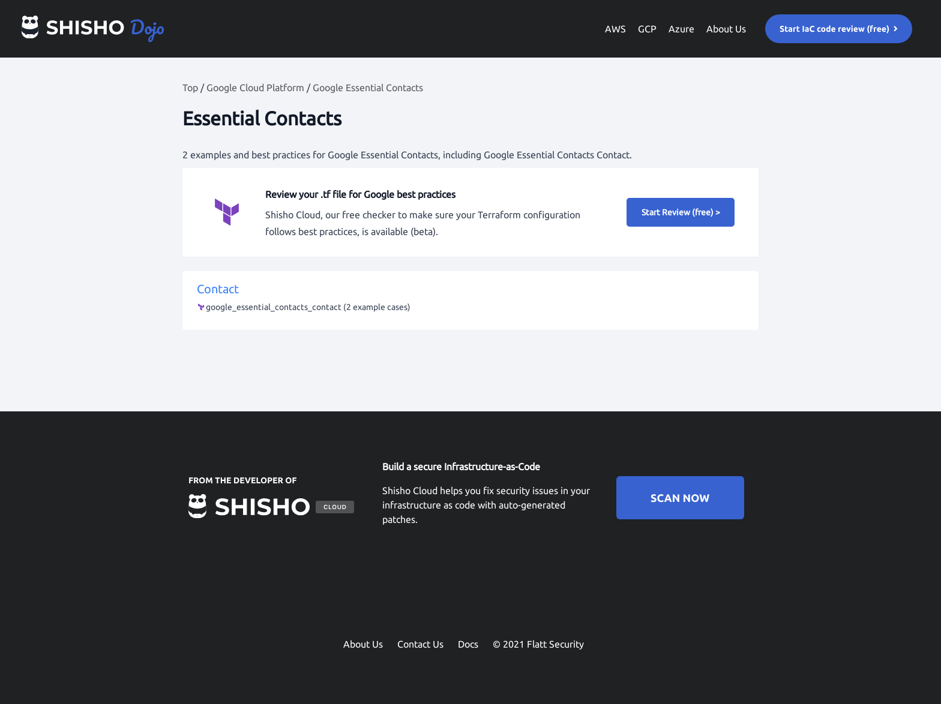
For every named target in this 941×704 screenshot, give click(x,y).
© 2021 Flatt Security (538, 644)
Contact (470, 298)
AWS (615, 28)
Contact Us (420, 644)
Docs (468, 644)
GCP (647, 28)
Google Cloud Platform (255, 87)
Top (190, 87)
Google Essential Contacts (368, 87)
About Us (726, 28)
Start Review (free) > (681, 212)
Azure (681, 28)
